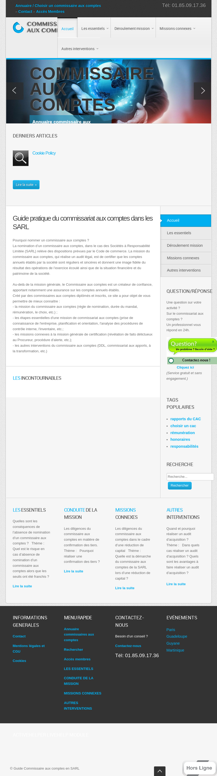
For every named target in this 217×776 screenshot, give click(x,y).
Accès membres (77, 659)
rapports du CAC (186, 419)
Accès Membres (50, 11)
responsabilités (185, 446)
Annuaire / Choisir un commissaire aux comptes (58, 5)
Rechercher (180, 485)
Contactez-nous (128, 646)
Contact (25, 11)
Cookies (19, 661)
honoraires (180, 439)
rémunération (183, 433)
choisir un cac (183, 426)
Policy (44, 153)
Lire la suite (22, 586)
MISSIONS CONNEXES (82, 693)
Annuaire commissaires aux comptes (79, 634)
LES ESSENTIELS (78, 669)
